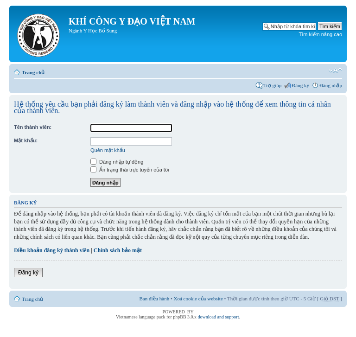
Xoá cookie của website (198, 298)
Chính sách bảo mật (118, 250)
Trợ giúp (272, 85)
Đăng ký (300, 85)
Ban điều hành (155, 298)
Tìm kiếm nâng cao (320, 34)
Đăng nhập (330, 85)
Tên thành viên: (32, 127)
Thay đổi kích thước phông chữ (335, 70)
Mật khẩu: (26, 140)
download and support (218, 316)
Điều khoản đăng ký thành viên (51, 250)
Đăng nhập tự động (116, 162)
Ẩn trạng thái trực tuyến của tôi (129, 169)
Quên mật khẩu (107, 150)
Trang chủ (33, 72)
